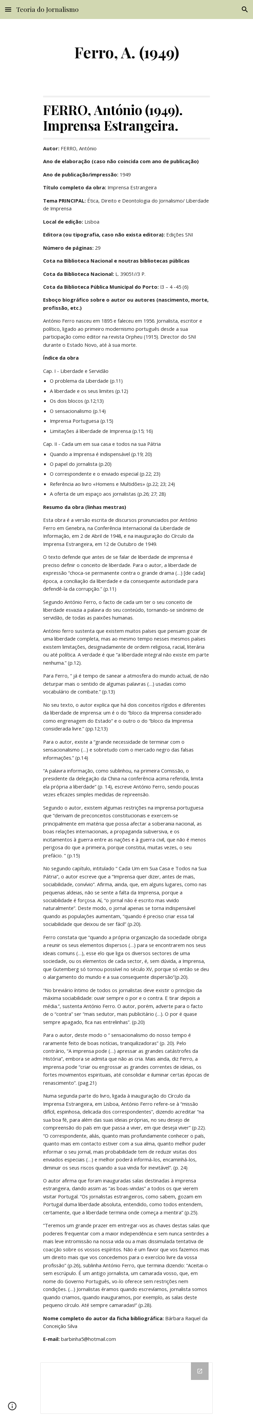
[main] (126, 52)
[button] (8, 9)
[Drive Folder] (126, 1388)
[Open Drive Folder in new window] (200, 1371)
